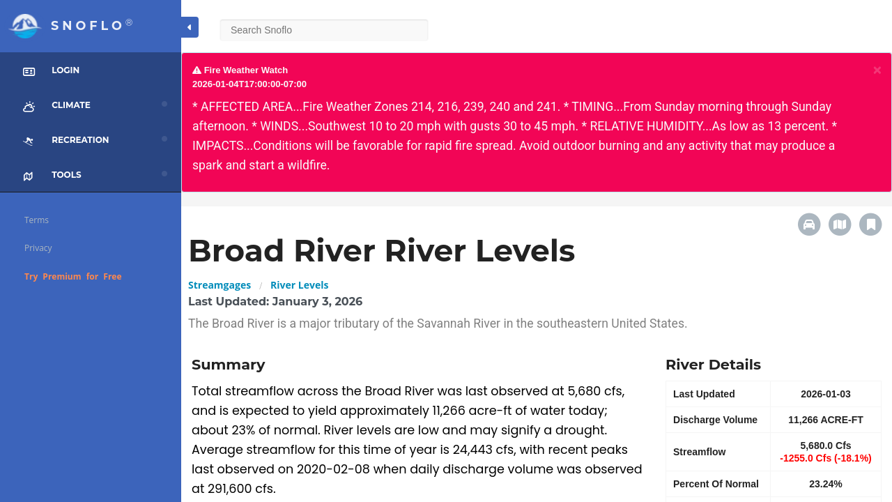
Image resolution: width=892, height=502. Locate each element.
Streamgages (219, 284)
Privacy (38, 248)
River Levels (299, 284)
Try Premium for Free (73, 276)
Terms (36, 220)
